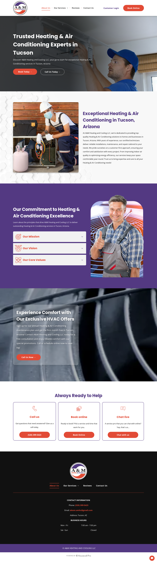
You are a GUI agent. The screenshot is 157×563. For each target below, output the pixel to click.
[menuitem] (46, 8)
